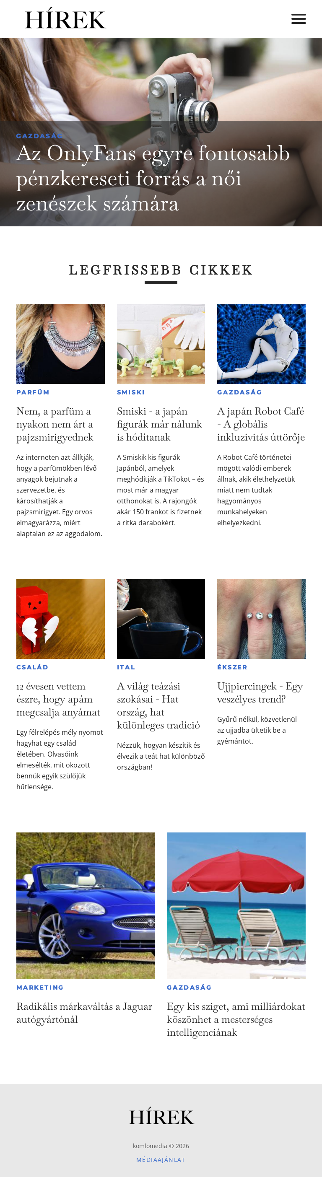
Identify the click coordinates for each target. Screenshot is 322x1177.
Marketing (40, 987)
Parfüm (33, 392)
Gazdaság (39, 136)
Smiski (131, 392)
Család (32, 667)
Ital (126, 667)
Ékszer (232, 667)
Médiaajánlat (161, 1160)
